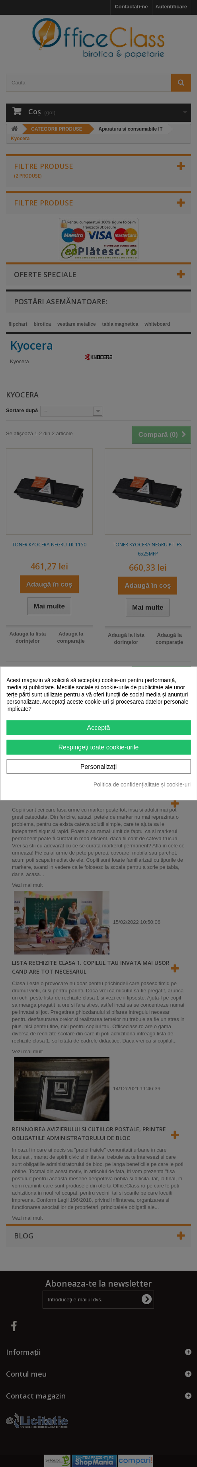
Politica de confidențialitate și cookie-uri (142, 784)
